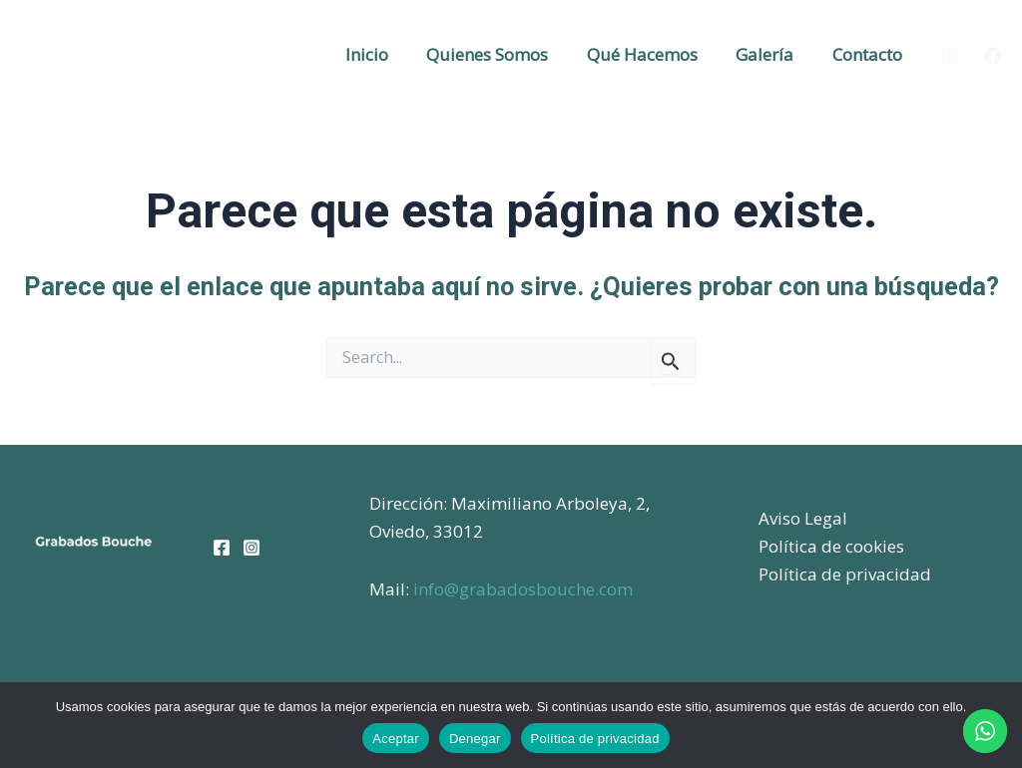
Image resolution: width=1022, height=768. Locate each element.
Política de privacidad (845, 574)
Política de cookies (831, 546)
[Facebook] (993, 56)
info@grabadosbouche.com (523, 588)
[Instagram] (950, 56)
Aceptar (395, 738)
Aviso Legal (803, 518)
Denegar (475, 738)
